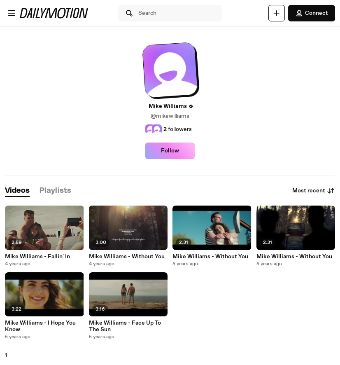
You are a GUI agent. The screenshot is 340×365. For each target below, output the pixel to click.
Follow (170, 150)
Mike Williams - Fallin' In (37, 256)
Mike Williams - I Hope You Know (40, 326)
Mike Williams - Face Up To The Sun (125, 326)
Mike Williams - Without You (127, 256)
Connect (311, 13)
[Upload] (276, 13)
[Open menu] (11, 13)
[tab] (17, 191)
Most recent (313, 191)
